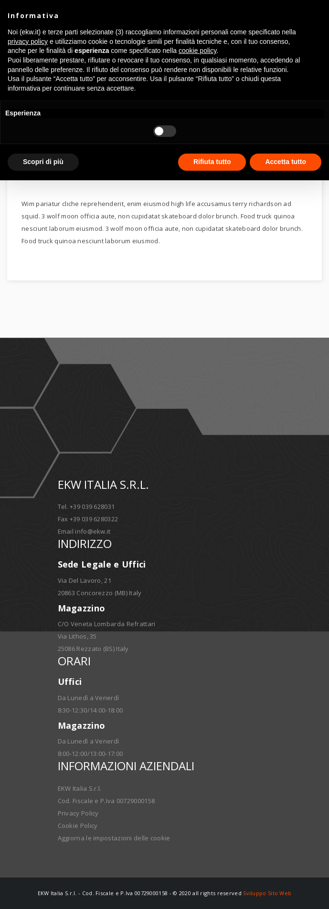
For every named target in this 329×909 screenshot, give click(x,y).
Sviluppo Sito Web (267, 893)
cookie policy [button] (197, 50)
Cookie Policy (78, 825)
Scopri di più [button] (43, 161)
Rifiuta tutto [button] (212, 161)
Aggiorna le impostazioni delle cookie (114, 838)
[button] (316, 15)
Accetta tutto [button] (285, 161)
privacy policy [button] (28, 41)
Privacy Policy (78, 813)
